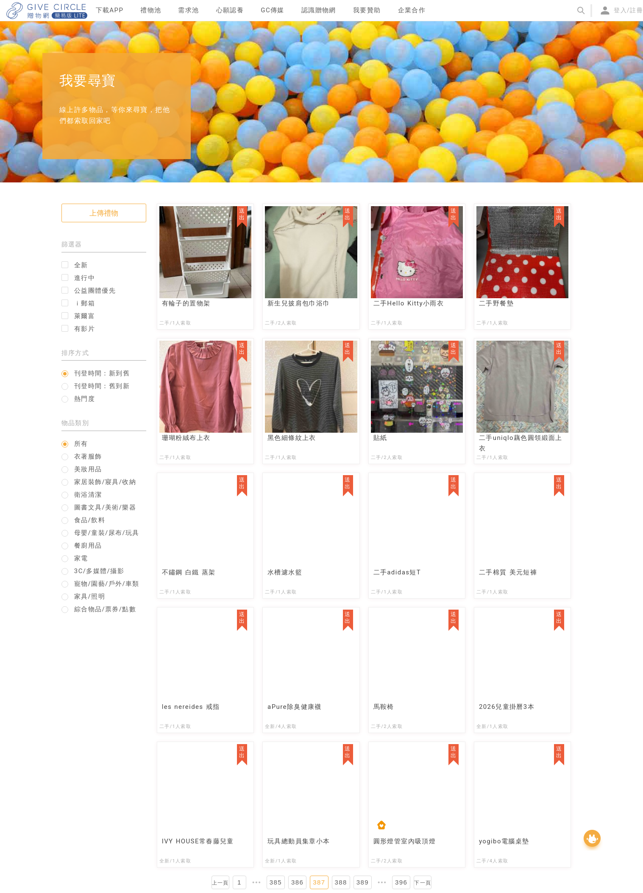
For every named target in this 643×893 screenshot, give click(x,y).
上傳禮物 (103, 213)
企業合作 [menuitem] (412, 10)
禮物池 (150, 10)
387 (319, 882)
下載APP (110, 10)
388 (341, 882)
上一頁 (220, 883)
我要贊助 (367, 10)
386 (297, 882)
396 (401, 882)
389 (362, 882)
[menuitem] (109, 10)
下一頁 (422, 883)
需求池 (188, 10)
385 (276, 882)
